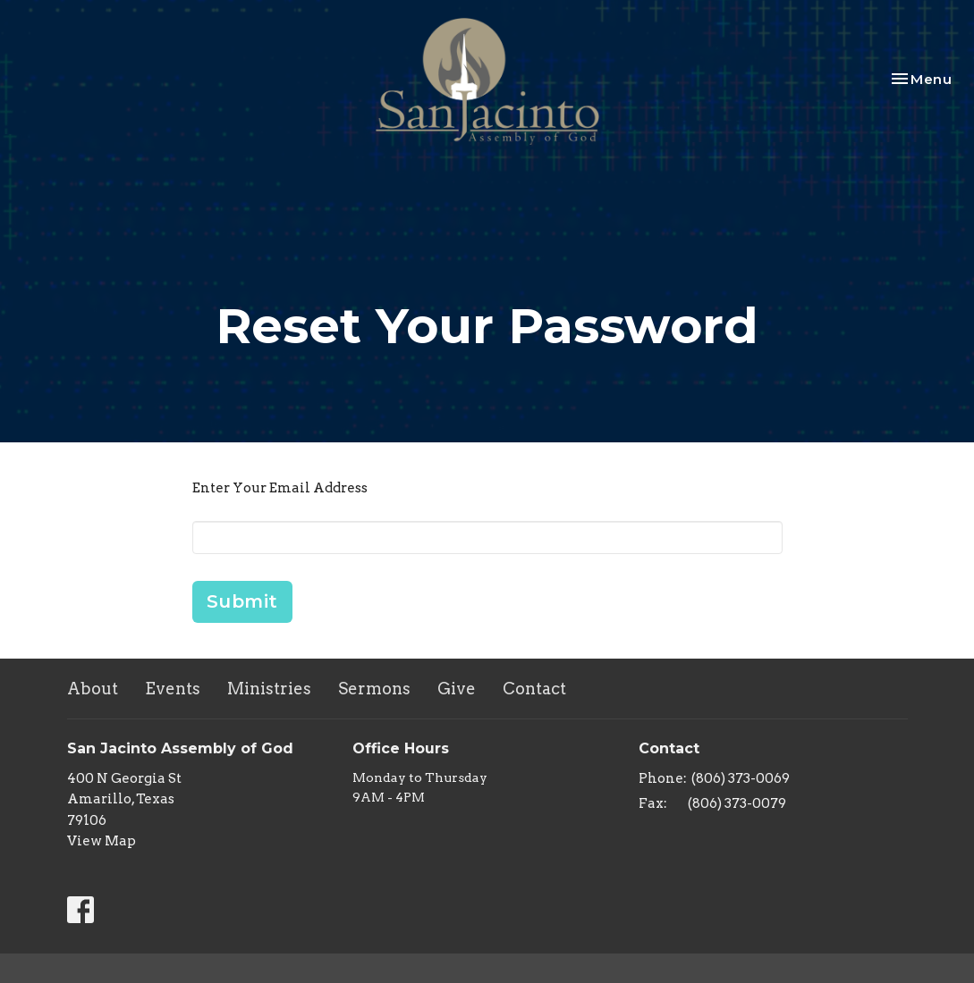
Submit (242, 601)
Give (456, 688)
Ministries (269, 688)
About (92, 688)
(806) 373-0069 (740, 778)
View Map (101, 841)
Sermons (374, 688)
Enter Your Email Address (280, 488)
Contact (534, 688)
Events (172, 688)
